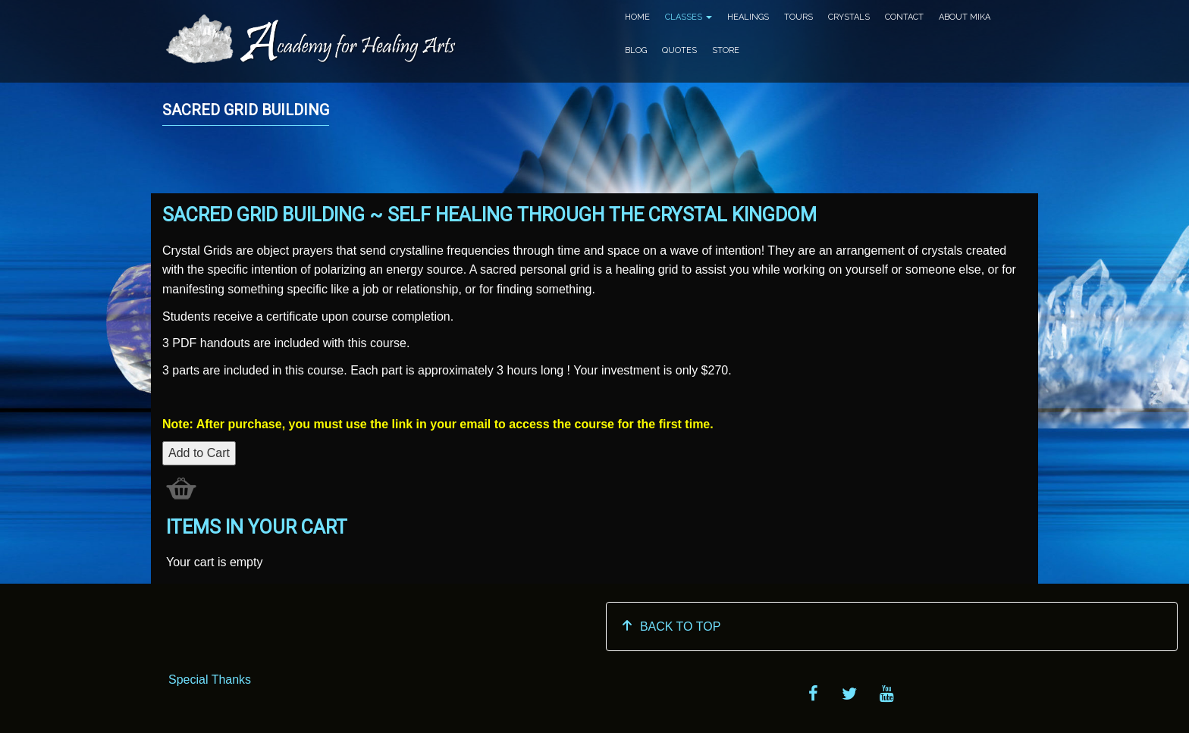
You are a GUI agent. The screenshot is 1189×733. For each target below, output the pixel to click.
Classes (688, 17)
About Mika (964, 17)
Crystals (849, 17)
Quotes (679, 50)
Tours (798, 17)
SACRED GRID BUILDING (245, 110)
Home (637, 17)
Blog (636, 50)
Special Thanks (209, 679)
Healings (748, 17)
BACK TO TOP (670, 626)
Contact (904, 17)
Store (725, 50)
